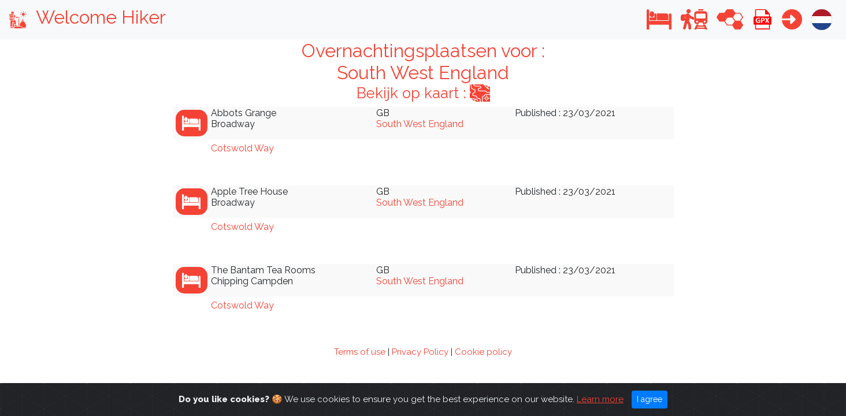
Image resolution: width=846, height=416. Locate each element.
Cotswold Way (242, 148)
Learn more (600, 401)
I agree (649, 401)
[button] (659, 19)
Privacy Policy (420, 352)
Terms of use (359, 352)
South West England (419, 123)
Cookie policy (483, 352)
